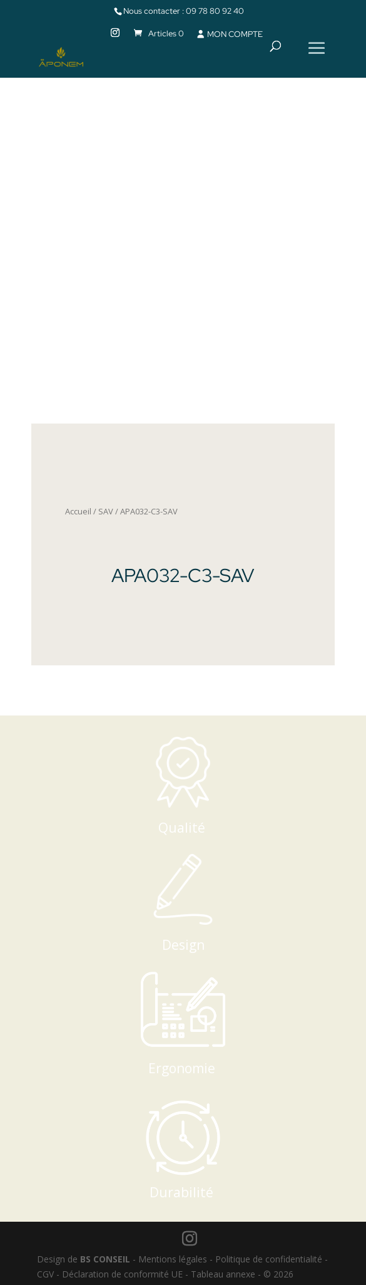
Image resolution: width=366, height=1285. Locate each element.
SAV (105, 511)
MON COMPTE (229, 34)
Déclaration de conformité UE (122, 1274)
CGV (45, 1274)
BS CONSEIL (105, 1259)
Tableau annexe (223, 1274)
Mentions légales (172, 1259)
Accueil (78, 511)
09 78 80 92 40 (215, 11)
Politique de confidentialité (268, 1259)
